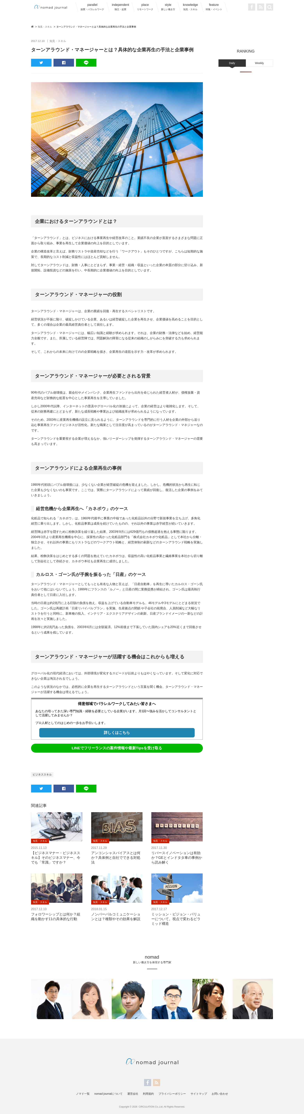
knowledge (190, 7)
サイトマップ (199, 1093)
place (145, 7)
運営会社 (132, 1093)
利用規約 (148, 1093)
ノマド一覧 (83, 1093)
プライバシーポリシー (172, 1093)
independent (120, 7)
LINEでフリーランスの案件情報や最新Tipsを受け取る (117, 748)
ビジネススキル (42, 774)
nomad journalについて (108, 1093)
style (168, 7)
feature (214, 7)
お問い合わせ (220, 1093)
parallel (92, 7)
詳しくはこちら (117, 733)
